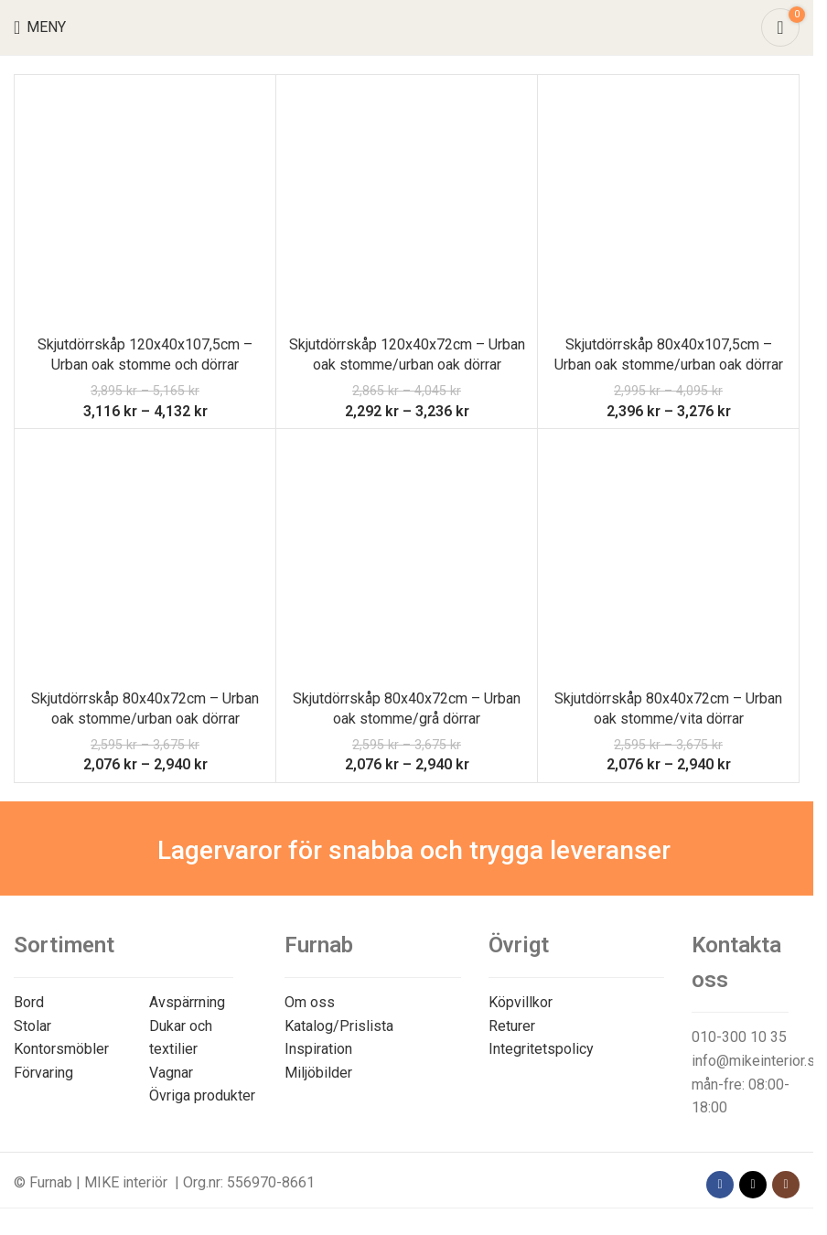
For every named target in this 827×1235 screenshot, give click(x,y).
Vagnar (171, 1072)
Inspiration (318, 1049)
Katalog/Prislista (339, 1026)
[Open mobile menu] (40, 27)
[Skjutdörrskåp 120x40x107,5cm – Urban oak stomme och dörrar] (145, 205)
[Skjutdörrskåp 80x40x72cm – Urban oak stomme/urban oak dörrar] (145, 559)
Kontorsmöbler (61, 1049)
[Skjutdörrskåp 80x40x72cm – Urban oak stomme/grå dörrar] (406, 559)
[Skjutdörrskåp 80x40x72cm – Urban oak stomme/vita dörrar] (668, 559)
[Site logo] (406, 26)
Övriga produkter (202, 1095)
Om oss (310, 1002)
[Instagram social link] (786, 1184)
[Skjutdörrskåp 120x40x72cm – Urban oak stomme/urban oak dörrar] (406, 205)
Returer (512, 1026)
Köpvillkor (521, 1002)
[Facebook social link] (720, 1184)
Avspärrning (187, 1002)
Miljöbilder (318, 1072)
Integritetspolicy (541, 1049)
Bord (29, 1002)
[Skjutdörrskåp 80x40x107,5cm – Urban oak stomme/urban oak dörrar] (668, 205)
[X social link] (753, 1184)
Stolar (32, 1026)
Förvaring (43, 1072)
